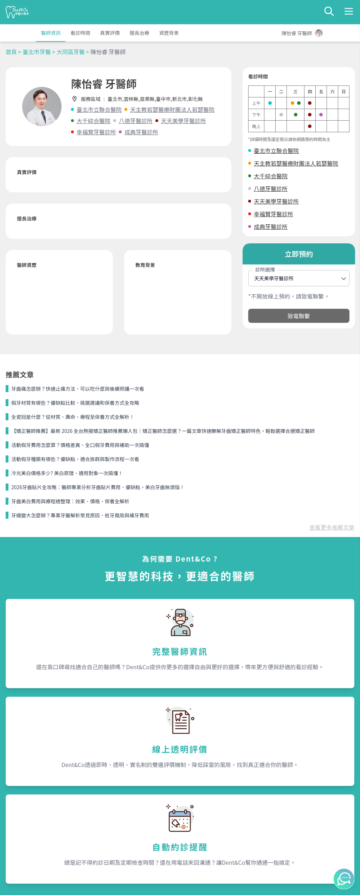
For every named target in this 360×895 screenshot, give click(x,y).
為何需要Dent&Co (117, 798)
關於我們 (197, 785)
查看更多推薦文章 (331, 393)
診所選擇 (265, 269)
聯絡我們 (285, 785)
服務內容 (108, 785)
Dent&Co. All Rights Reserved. (189, 883)
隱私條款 (107, 823)
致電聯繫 (299, 316)
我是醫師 (107, 811)
